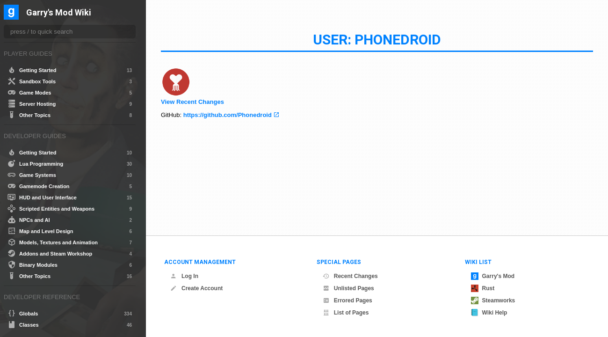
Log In (184, 276)
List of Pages (346, 312)
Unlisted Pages (348, 288)
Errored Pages (347, 300)
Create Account (196, 288)
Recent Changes (350, 276)
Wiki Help (489, 312)
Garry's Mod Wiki (58, 13)
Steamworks (493, 300)
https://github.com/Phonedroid (227, 114)
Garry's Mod (493, 276)
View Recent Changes (192, 101)
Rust (483, 288)
